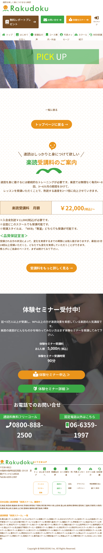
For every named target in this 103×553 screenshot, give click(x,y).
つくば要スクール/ (38, 522)
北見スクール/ (19, 519)
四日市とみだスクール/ (80, 527)
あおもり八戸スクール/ (68, 519)
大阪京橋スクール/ (71, 530)
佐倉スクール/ (26, 524)
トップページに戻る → (51, 124)
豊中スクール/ (16, 533)
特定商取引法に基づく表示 (95, 486)
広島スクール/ (73, 533)
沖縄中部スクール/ (80, 536)
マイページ (96, 21)
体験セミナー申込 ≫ (54, 374)
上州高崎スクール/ (95, 519)
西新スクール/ (17, 536)
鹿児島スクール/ (40, 536)
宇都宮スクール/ (6, 522)
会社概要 (69, 486)
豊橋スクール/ (53, 527)
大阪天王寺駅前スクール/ (88, 530)
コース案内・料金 (52, 35)
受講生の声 (38, 35)
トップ (9, 34)
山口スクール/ (94, 533)
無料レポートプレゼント (20, 22)
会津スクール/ (82, 519)
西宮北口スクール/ (28, 533)
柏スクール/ (36, 524)
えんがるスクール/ (32, 519)
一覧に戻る (51, 109)
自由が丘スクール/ (93, 522)
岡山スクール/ (84, 533)
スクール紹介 (83, 35)
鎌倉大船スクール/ (71, 524)
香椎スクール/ (28, 536)
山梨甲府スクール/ (85, 524)
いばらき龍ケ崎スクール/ (21, 522)
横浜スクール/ (59, 524)
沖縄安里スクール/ (53, 536)
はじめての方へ (23, 35)
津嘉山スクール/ (67, 536)
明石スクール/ (62, 533)
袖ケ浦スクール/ (47, 524)
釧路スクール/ (54, 519)
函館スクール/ (44, 519)
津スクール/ (93, 527)
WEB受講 (97, 34)
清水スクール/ (12, 530)
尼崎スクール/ (41, 533)
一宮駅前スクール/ (41, 527)
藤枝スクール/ (23, 530)
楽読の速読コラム (59, 488)
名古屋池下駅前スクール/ (24, 527)
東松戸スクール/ (15, 524)
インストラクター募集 (41, 488)
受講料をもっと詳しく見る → (51, 268)
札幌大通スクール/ (7, 519)
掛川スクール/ (34, 530)
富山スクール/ (9, 527)
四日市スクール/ (65, 527)
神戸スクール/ (51, 533)
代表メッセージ (67, 35)
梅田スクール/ (59, 530)
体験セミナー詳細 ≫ (53, 388)
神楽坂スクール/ (79, 522)
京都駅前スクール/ (46, 530)
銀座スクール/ (67, 522)
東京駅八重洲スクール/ (53, 522)
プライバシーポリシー (81, 486)
